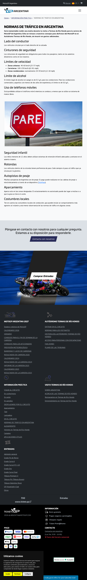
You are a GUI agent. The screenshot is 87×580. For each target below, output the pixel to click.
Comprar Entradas (43, 276)
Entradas (64, 498)
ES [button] (75, 3)
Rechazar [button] (17, 574)
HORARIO (8, 334)
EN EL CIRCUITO (10, 419)
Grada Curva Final (10, 472)
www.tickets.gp (23, 501)
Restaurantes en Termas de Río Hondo (59, 397)
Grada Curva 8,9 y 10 (12, 465)
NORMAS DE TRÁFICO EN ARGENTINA (19, 422)
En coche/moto (10, 393)
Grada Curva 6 (9, 461)
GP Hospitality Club (11, 486)
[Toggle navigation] (80, 10)
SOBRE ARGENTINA (52, 390)
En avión (7, 397)
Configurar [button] (28, 574)
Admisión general (10, 454)
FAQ (23, 498)
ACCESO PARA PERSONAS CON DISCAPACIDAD (63, 340)
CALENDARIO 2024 (11, 358)
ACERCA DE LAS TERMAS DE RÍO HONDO (61, 393)
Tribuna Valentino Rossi (13, 483)
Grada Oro (8, 468)
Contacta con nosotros (43, 239)
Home (6, 18)
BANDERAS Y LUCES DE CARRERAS (17, 351)
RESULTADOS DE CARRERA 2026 (17, 355)
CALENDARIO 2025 (11, 369)
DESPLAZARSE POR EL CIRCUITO (17, 404)
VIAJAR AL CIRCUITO (12, 390)
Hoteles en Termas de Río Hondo (17, 430)
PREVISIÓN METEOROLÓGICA (15, 347)
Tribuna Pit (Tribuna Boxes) (14, 479)
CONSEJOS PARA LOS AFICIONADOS (18, 344)
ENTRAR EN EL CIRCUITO (55, 327)
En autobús (8, 401)
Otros (6, 490)
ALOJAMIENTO (9, 426)
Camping (7, 433)
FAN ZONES (49, 344)
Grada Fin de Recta (11, 458)
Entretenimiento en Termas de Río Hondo (61, 401)
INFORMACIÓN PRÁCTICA (21, 18)
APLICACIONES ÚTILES (13, 437)
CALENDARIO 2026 (11, 330)
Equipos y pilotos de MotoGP (15, 327)
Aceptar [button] (7, 574)
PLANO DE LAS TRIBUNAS (55, 347)
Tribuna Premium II (11, 476)
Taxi (5, 411)
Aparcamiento (9, 408)
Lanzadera (8, 415)
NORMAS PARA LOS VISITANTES (57, 330)
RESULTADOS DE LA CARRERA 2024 (18, 362)
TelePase (41, 182)
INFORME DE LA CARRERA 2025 (16, 365)
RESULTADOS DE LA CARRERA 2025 (18, 373)
